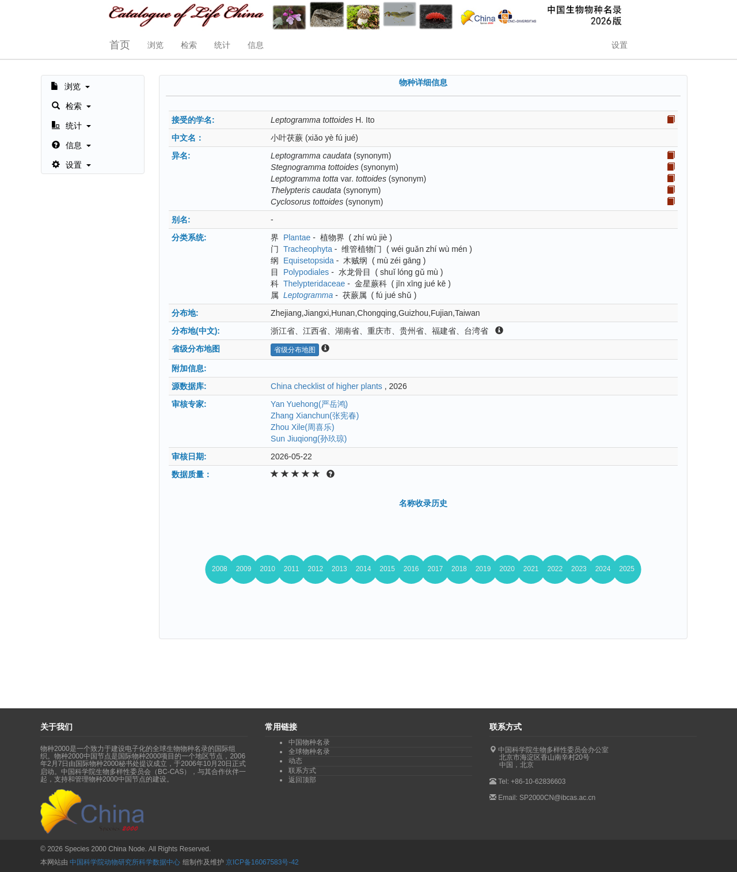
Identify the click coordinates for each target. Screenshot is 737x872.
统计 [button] (222, 45)
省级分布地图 (295, 350)
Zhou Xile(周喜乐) (302, 427)
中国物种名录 (309, 742)
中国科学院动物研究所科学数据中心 (125, 862)
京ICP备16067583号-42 (262, 862)
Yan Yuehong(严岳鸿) (309, 404)
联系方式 (302, 771)
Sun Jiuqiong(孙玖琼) (309, 438)
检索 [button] (189, 45)
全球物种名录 (309, 752)
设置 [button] (619, 45)
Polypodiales (306, 272)
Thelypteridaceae (314, 283)
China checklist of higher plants (326, 386)
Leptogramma (308, 295)
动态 (295, 761)
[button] (70, 85)
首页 (119, 45)
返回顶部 (302, 780)
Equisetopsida (308, 260)
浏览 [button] (155, 45)
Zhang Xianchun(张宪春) (315, 415)
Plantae (296, 237)
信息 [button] (256, 45)
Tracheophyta (307, 249)
